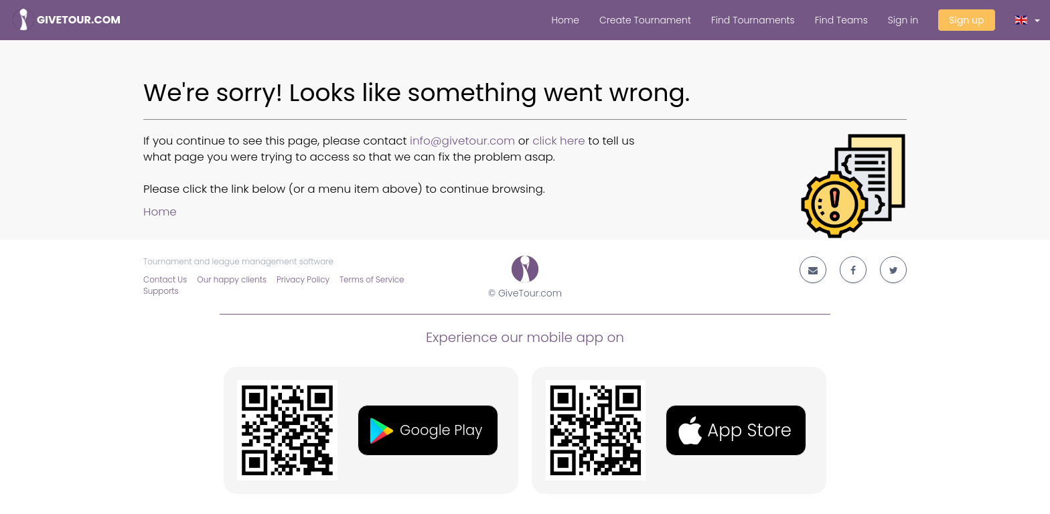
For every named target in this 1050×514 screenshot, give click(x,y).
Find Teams (841, 20)
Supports (161, 291)
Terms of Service (372, 279)
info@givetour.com (462, 141)
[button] (1028, 20)
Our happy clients (232, 279)
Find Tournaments (753, 20)
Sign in (903, 20)
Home (565, 20)
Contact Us (165, 279)
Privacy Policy (303, 279)
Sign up (966, 20)
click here (558, 141)
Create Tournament (645, 20)
